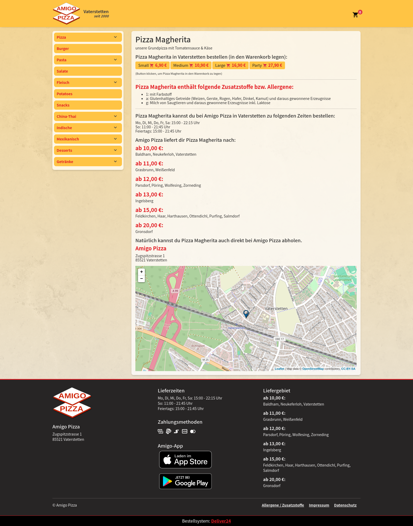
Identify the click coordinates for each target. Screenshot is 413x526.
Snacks (63, 105)
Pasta (87, 59)
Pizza (87, 37)
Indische (87, 127)
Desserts (87, 150)
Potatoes (64, 93)
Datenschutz (345, 505)
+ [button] (141, 272)
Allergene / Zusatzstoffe (283, 505)
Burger (63, 48)
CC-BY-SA (348, 368)
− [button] (141, 279)
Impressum (319, 505)
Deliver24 (221, 521)
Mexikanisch (87, 138)
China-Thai (87, 116)
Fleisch (87, 82)
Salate (62, 71)
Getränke (87, 161)
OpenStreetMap (313, 368)
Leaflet (279, 368)
